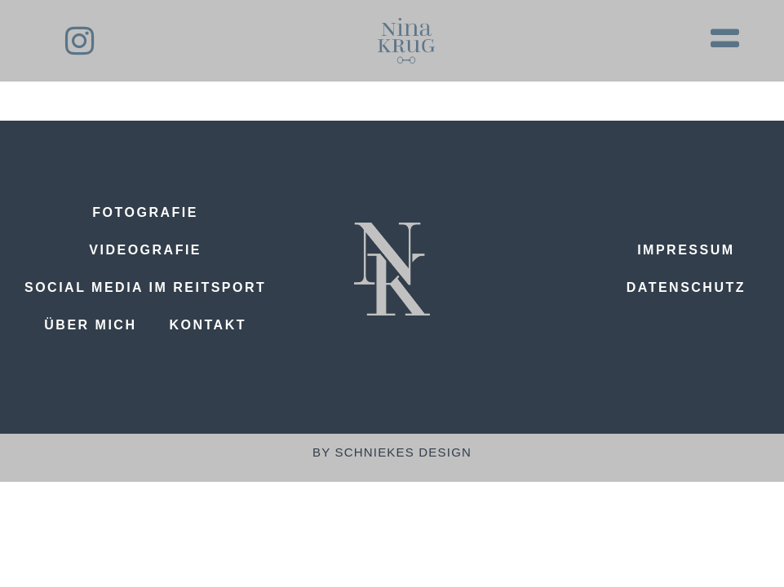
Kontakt (207, 325)
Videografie (145, 250)
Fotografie (145, 212)
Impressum (685, 250)
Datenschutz (686, 287)
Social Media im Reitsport (145, 287)
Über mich (90, 325)
